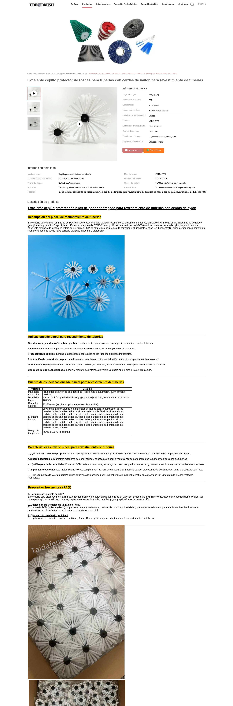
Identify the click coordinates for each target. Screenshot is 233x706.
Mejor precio (132, 150)
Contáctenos (168, 4)
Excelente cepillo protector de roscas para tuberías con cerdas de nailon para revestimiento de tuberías (133, 73)
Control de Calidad (149, 4)
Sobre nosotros (103, 4)
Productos (87, 4)
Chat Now (183, 4)
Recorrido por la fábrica (125, 4)
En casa (74, 4)
